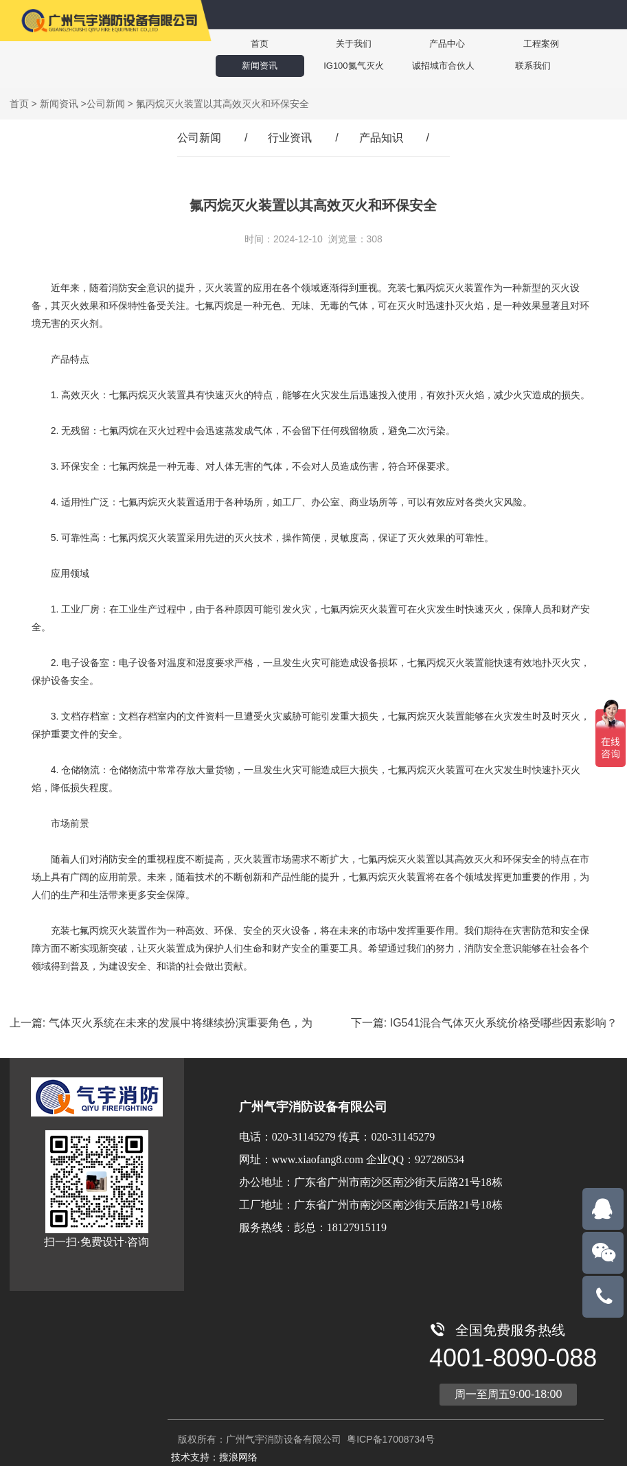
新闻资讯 (254, 65)
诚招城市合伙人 (424, 65)
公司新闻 (106, 103)
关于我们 (338, 43)
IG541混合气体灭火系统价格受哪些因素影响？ (504, 1023)
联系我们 (511, 65)
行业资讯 (290, 138)
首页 (254, 43)
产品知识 (381, 138)
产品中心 (422, 43)
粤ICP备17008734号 (389, 1439)
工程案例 (505, 43)
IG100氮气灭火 (338, 65)
